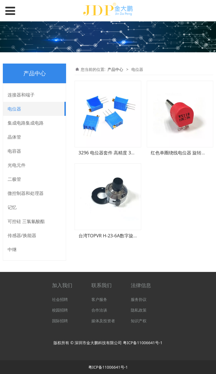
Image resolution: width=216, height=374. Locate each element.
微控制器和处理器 (26, 193)
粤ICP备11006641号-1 (143, 342)
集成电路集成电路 (26, 123)
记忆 (12, 207)
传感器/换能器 (22, 235)
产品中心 (115, 69)
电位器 (14, 109)
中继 (12, 249)
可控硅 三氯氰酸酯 (26, 221)
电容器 (14, 151)
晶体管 (14, 137)
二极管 (14, 179)
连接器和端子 (21, 95)
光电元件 (17, 165)
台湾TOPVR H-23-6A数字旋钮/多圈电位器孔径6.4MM (132, 236)
